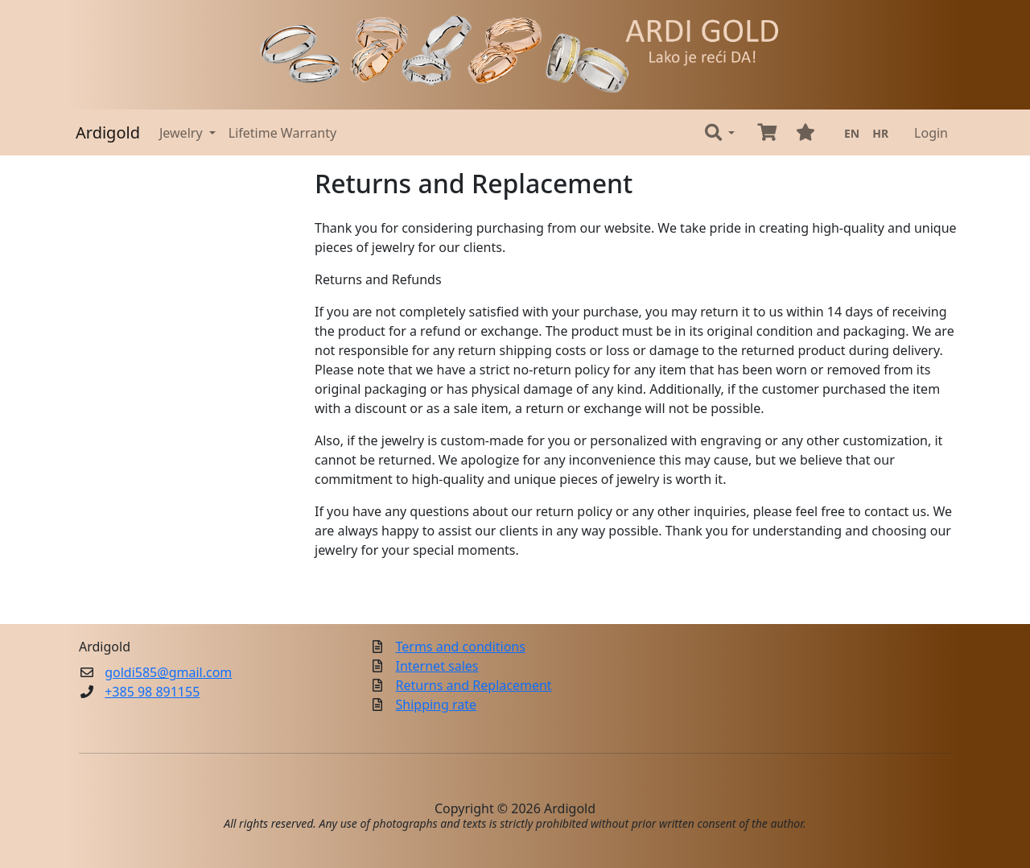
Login (931, 133)
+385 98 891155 (152, 692)
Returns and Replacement (474, 685)
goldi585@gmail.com (168, 672)
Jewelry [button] (182, 133)
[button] (719, 133)
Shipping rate (436, 704)
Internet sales (437, 666)
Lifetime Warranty (282, 133)
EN (851, 133)
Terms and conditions (460, 646)
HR (880, 133)
